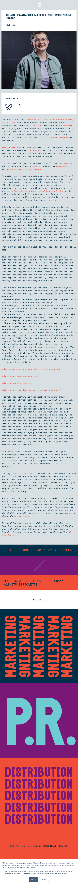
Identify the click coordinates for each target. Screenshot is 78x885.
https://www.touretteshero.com (19, 376)
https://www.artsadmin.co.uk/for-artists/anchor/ (30, 390)
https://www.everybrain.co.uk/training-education (30, 369)
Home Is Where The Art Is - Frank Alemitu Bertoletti (33, 582)
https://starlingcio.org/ (16, 383)
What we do (39, 600)
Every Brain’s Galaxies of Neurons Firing (38, 191)
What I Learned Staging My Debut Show (39, 550)
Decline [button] (44, 879)
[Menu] (39, 5)
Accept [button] (33, 879)
